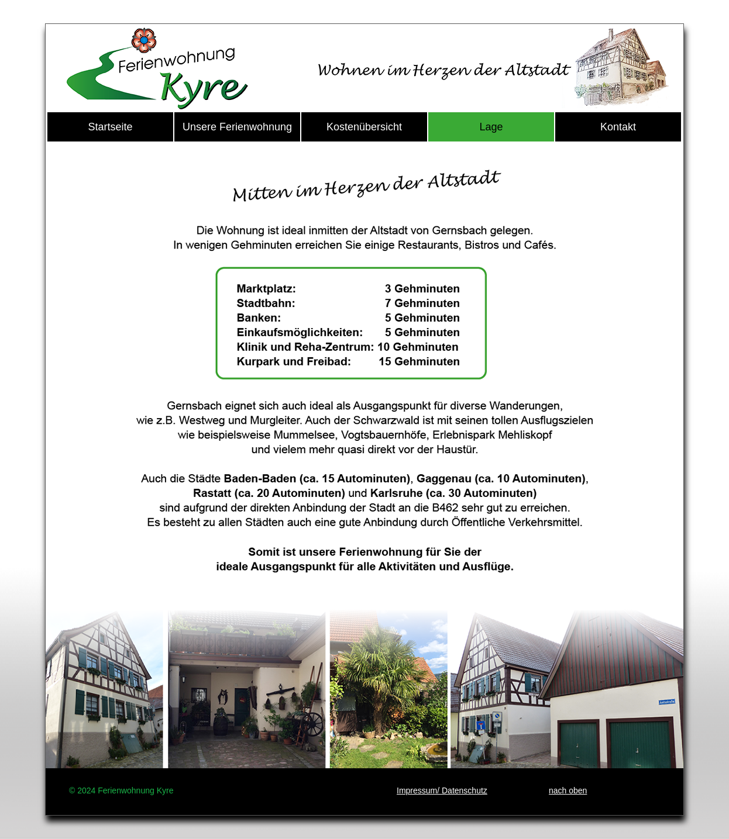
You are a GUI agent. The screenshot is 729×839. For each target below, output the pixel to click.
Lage (491, 127)
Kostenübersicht (364, 127)
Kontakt (618, 127)
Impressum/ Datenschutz (442, 790)
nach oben (568, 790)
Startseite (110, 127)
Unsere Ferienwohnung (237, 127)
